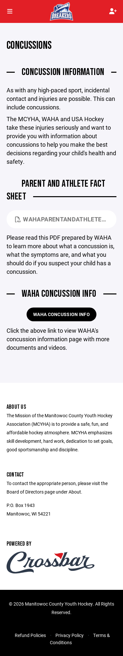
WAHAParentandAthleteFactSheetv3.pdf (65, 219)
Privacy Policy (69, 635)
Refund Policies (30, 635)
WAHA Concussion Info (61, 314)
